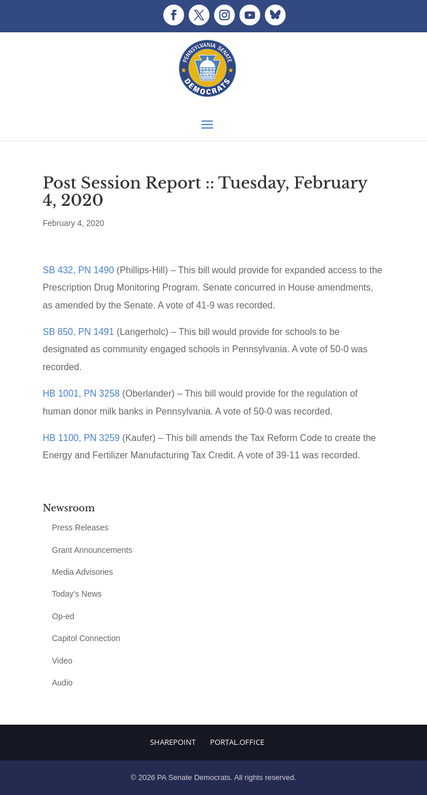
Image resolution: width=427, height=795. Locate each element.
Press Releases (80, 527)
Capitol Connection (86, 638)
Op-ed (63, 616)
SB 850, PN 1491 (78, 332)
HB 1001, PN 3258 (81, 393)
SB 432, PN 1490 (78, 270)
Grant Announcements (92, 550)
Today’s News (77, 593)
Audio (62, 682)
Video (62, 660)
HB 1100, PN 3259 (81, 438)
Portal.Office (237, 742)
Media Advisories (82, 572)
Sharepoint (173, 742)
